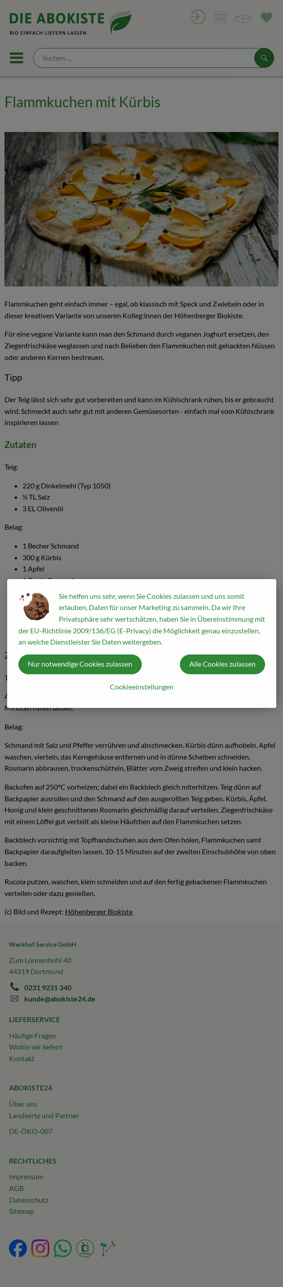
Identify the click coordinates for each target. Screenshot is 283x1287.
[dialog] (141, 643)
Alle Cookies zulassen (222, 663)
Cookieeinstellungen (142, 686)
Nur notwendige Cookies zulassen (80, 663)
